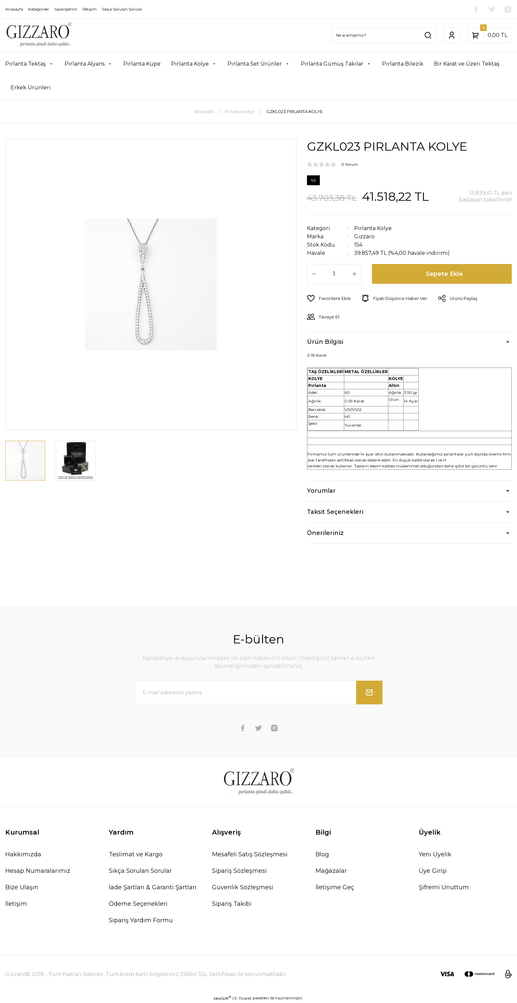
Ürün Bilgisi (325, 341)
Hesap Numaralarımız (37, 870)
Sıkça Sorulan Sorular (140, 870)
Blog (322, 854)
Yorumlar (321, 490)
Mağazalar (331, 870)
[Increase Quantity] (354, 273)
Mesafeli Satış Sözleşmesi (250, 854)
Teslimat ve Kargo (136, 854)
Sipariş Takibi (232, 903)
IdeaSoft (222, 998)
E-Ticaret (243, 998)
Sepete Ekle (444, 274)
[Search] (384, 35)
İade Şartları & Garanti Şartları (153, 887)
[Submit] (369, 692)
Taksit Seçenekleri (335, 512)
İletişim (16, 903)
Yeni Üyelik (435, 854)
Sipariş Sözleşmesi (239, 870)
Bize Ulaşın (21, 887)
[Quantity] (334, 273)
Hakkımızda (23, 854)
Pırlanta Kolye (373, 228)
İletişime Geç (335, 887)
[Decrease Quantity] (313, 273)
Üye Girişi (433, 870)
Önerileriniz (325, 533)
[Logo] (38, 35)
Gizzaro (364, 236)
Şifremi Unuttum (444, 887)
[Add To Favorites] (329, 298)
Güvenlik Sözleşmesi (242, 887)
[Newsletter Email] (258, 692)
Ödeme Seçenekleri (138, 903)
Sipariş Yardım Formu (141, 920)
